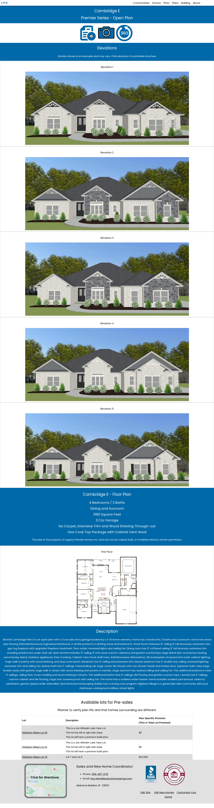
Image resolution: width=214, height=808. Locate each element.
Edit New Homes (164, 792)
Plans (175, 3)
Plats (166, 3)
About (196, 3)
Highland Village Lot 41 (34, 747)
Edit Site (145, 792)
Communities (141, 3)
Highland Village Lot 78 (34, 757)
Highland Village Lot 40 (34, 732)
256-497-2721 (100, 774)
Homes (156, 3)
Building (185, 3)
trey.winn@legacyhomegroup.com (111, 778)
